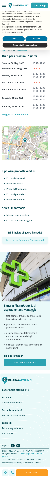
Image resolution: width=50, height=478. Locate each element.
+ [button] (6, 129)
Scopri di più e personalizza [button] (25, 45)
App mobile (7, 433)
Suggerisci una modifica (15, 114)
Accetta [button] (36, 39)
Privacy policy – (28, 453)
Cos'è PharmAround (12, 402)
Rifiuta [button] (14, 39)
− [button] (6, 133)
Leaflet (35, 159)
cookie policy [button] (26, 11)
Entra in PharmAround (13, 415)
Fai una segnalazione (12, 428)
